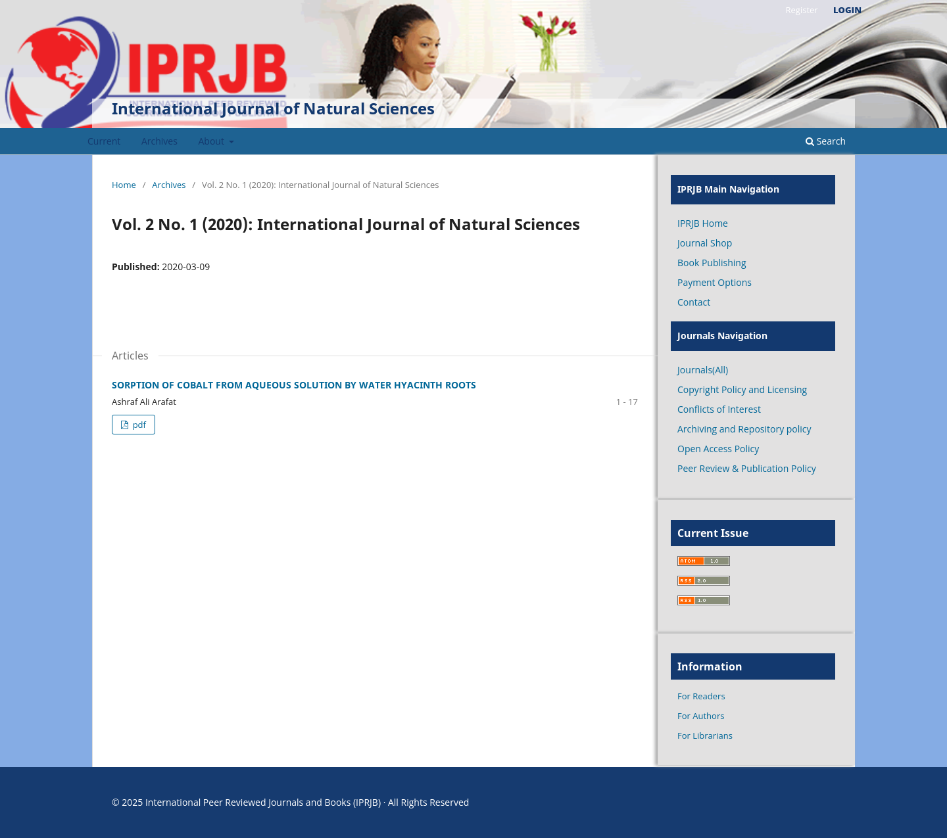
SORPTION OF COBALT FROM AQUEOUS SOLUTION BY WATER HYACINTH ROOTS (294, 385)
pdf (138, 425)
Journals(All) (702, 369)
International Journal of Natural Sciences (273, 108)
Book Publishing (711, 262)
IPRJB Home (702, 223)
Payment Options (714, 282)
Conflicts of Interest (719, 409)
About (213, 141)
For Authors (700, 716)
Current (103, 141)
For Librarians (705, 735)
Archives (159, 141)
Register (801, 10)
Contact (693, 302)
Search (826, 141)
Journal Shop (704, 243)
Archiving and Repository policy (744, 429)
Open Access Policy (718, 448)
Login (847, 10)
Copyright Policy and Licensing (742, 389)
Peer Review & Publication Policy (746, 468)
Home (124, 185)
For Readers (701, 696)
